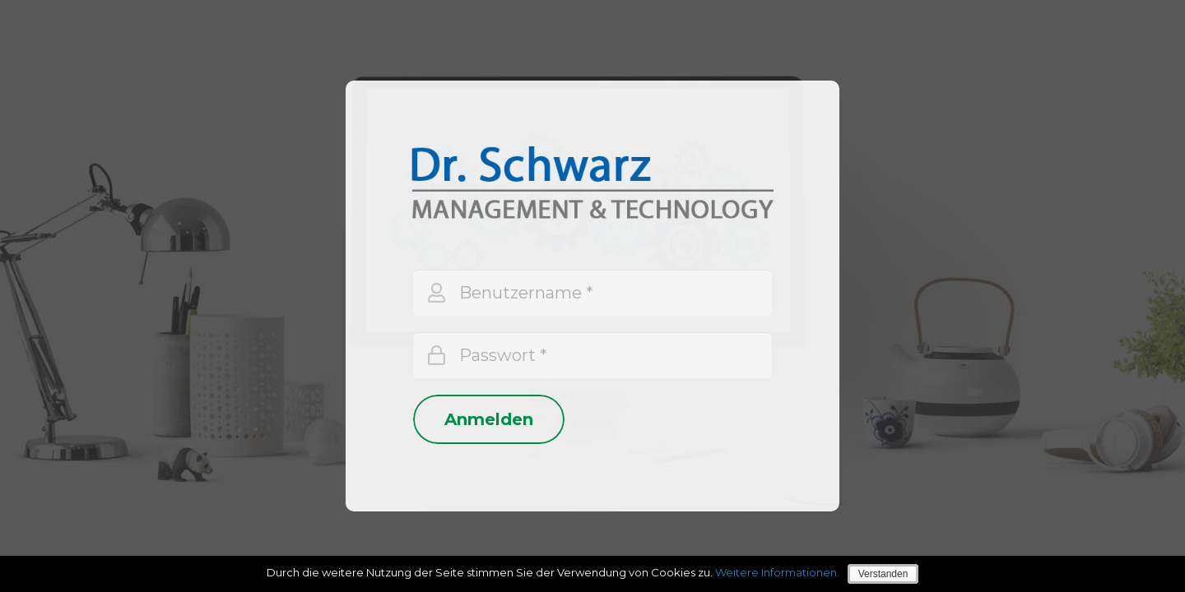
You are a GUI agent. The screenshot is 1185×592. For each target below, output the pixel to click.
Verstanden (883, 574)
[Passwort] (592, 355)
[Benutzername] (592, 293)
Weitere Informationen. (777, 572)
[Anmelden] (489, 419)
